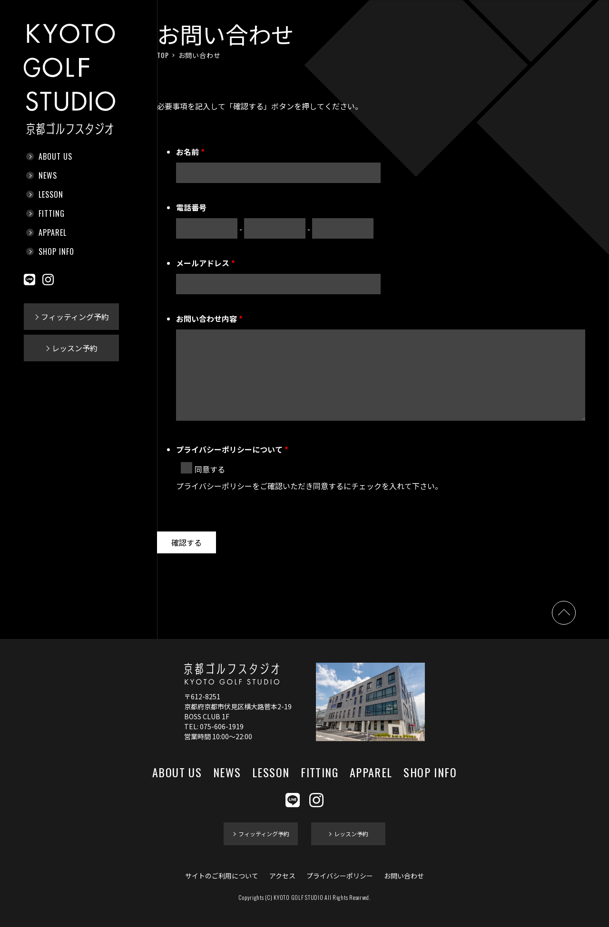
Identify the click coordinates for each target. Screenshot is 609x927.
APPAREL (53, 232)
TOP (163, 55)
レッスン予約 (75, 348)
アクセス (282, 875)
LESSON (51, 194)
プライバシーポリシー (339, 875)
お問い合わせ (404, 875)
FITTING (52, 213)
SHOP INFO (56, 251)
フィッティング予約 (75, 316)
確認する (186, 542)
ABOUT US (55, 156)
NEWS (48, 175)
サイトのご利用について (221, 875)
